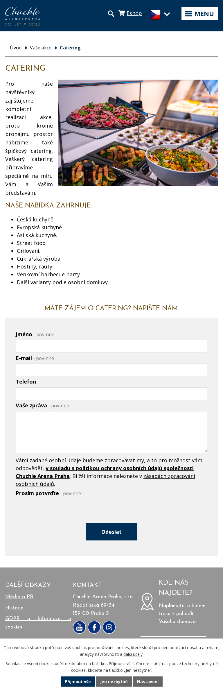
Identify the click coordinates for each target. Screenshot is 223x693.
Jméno (35, 334)
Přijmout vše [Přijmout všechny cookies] (78, 681)
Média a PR (19, 597)
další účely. (133, 654)
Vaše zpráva (42, 405)
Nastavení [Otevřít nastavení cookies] (148, 681)
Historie (14, 608)
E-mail (35, 357)
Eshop (134, 13)
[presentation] (58, 513)
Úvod (15, 47)
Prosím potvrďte (48, 493)
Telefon (26, 381)
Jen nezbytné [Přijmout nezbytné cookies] (114, 681)
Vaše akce (40, 47)
